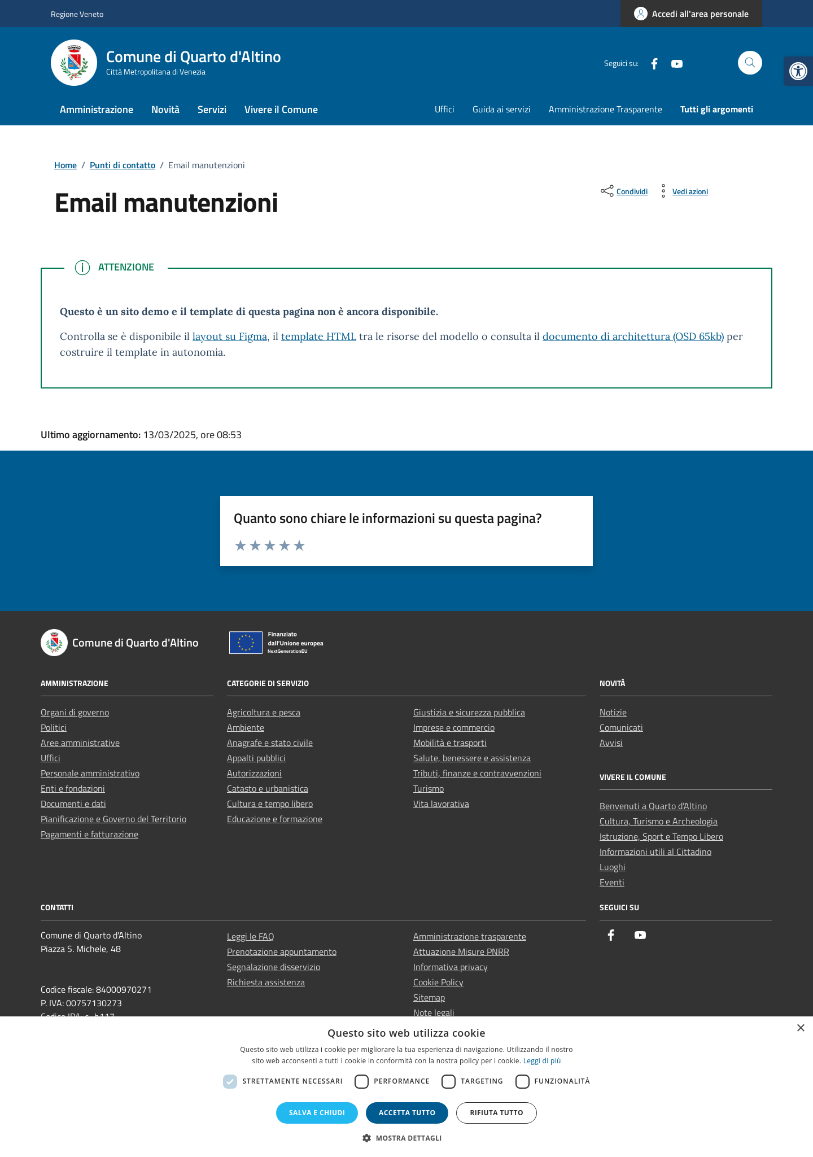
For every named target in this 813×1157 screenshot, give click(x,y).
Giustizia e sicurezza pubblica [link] (469, 712)
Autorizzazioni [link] (254, 773)
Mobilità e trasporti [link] (450, 742)
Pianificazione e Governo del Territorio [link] (113, 819)
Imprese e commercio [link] (454, 727)
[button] (406, 1137)
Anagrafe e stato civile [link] (270, 742)
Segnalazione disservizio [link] (273, 966)
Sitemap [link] (429, 997)
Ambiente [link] (245, 727)
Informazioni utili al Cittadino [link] (655, 851)
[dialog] (406, 1086)
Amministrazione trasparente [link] (469, 936)
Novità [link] (165, 109)
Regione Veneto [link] (77, 14)
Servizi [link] (212, 109)
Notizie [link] (613, 712)
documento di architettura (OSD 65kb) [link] (633, 336)
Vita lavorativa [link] (441, 803)
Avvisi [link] (611, 742)
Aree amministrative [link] (80, 742)
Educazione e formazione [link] (274, 819)
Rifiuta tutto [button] (496, 1112)
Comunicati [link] (621, 727)
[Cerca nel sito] (750, 63)
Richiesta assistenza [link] (266, 982)
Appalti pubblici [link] (256, 758)
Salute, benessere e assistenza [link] (472, 758)
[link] (798, 71)
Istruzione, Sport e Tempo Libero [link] (661, 836)
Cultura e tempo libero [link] (270, 803)
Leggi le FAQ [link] (250, 936)
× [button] (800, 1028)
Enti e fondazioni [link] (73, 788)
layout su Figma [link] (230, 336)
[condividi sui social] (623, 191)
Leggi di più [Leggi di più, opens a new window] (542, 1061)
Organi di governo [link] (75, 712)
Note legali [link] (433, 1012)
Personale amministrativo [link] (90, 773)
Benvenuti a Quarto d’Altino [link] (653, 806)
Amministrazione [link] (96, 109)
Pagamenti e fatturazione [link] (89, 834)
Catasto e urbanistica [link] (267, 788)
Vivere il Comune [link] (281, 109)
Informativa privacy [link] (450, 966)
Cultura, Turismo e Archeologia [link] (659, 821)
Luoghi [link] (613, 867)
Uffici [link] (444, 109)
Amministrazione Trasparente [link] (605, 109)
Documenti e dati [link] (73, 803)
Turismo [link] (428, 788)
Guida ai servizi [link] (502, 109)
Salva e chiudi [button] (317, 1112)
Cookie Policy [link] (438, 982)
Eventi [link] (612, 882)
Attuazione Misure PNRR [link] (461, 951)
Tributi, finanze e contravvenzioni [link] (477, 773)
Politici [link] (54, 727)
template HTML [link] (318, 336)
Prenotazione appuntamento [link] (281, 951)
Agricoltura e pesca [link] (263, 712)
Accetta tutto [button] (407, 1112)
